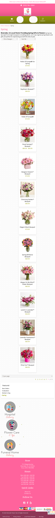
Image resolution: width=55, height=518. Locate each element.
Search (36, 20)
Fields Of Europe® (28, 116)
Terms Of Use (6, 516)
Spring (4, 394)
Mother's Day (6, 392)
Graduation (5, 390)
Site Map (41, 516)
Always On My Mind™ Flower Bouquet (27, 283)
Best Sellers (5, 388)
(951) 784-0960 (28, 5)
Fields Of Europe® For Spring (27, 62)
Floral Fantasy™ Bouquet (27, 145)
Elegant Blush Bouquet (27, 226)
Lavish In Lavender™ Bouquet (27, 310)
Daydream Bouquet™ (27, 88)
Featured (7, 23)
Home (2, 23)
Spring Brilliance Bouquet (27, 255)
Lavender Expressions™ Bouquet (27, 338)
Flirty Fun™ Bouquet (27, 364)
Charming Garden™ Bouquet (27, 200)
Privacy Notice (17, 516)
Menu (19, 20)
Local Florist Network (29, 516)
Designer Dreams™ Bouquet (27, 172)
